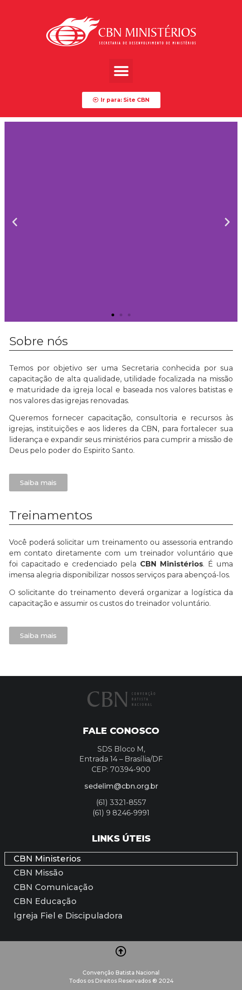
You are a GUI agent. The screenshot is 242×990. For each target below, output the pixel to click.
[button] (121, 71)
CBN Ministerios (47, 859)
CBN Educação (45, 901)
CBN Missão (38, 873)
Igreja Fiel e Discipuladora (68, 916)
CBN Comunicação (53, 887)
